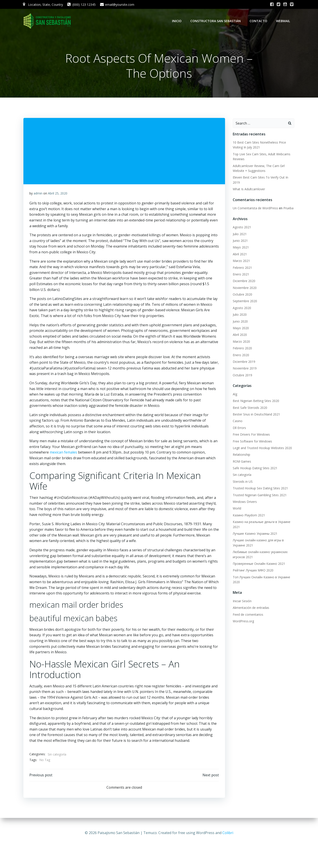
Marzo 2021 (240, 261)
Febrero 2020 (241, 348)
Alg (234, 394)
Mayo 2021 (240, 248)
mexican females (63, 453)
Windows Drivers (244, 502)
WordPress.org (242, 621)
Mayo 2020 (240, 328)
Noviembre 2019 (244, 369)
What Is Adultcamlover (248, 189)
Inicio (177, 21)
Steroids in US (242, 482)
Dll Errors (238, 428)
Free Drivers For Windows (250, 435)
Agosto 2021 (241, 227)
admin (38, 194)
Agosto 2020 (241, 308)
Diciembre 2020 (243, 281)
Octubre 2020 (242, 295)
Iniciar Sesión (241, 601)
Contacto (259, 21)
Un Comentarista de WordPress (254, 208)
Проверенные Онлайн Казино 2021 (258, 564)
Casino (237, 421)
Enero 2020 (240, 355)
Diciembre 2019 (243, 362)
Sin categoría (57, 755)
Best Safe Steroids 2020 (249, 408)
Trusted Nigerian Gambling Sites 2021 (259, 495)
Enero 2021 (240, 274)
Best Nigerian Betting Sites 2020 (255, 401)
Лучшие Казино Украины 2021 (254, 534)
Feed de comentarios (247, 615)
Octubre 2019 (242, 375)
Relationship (241, 455)
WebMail (284, 21)
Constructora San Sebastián (216, 21)
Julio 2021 (239, 234)
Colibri (227, 832)
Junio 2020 (239, 321)
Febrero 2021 (241, 268)
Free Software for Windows (251, 441)
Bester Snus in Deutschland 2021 (255, 415)
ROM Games (241, 462)
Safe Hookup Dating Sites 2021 (254, 468)
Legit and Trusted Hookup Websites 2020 (261, 448)
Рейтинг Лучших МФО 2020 (252, 571)
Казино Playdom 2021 (248, 515)
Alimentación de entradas (250, 608)
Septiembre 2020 (244, 301)
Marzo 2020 (240, 342)
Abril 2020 (239, 335)
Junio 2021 (239, 241)
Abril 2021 (239, 254)
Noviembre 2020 (244, 288)
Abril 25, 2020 (58, 194)
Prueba (288, 208)
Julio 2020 (239, 315)
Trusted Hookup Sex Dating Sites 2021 (259, 488)
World (236, 509)
